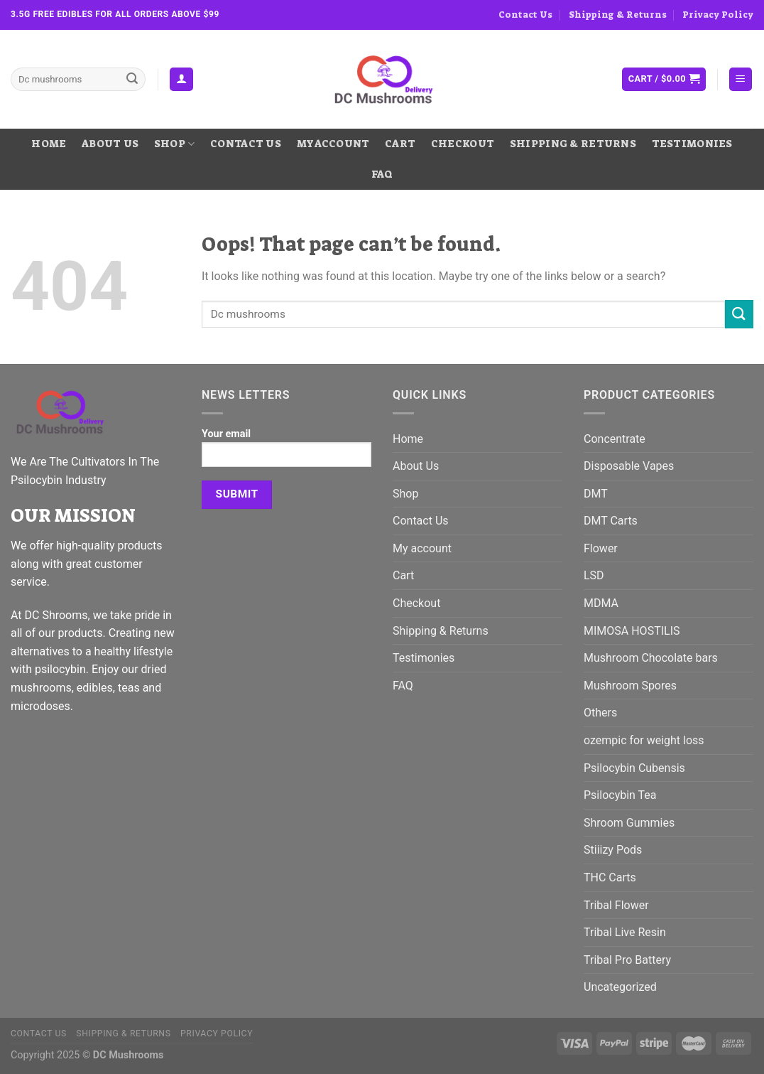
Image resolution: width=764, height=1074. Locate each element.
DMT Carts (611, 520)
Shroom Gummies (629, 822)
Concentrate (614, 439)
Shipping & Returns (618, 15)
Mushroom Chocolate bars (651, 658)
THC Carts (610, 877)
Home (48, 144)
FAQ (382, 174)
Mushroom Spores (630, 685)
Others (600, 712)
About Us (110, 144)
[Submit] (132, 80)
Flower (601, 548)
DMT (596, 493)
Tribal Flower (616, 905)
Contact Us (525, 15)
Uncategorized (620, 987)
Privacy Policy (717, 15)
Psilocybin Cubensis (634, 768)
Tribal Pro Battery (627, 960)
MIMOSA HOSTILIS (632, 631)
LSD (594, 575)
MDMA (601, 603)
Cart (400, 144)
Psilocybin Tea (620, 795)
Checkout (462, 144)
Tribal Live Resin (625, 932)
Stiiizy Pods (613, 849)
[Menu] (741, 79)
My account (333, 144)
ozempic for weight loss (644, 740)
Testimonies (692, 144)
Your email (286, 452)
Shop (174, 144)
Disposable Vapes (629, 466)
